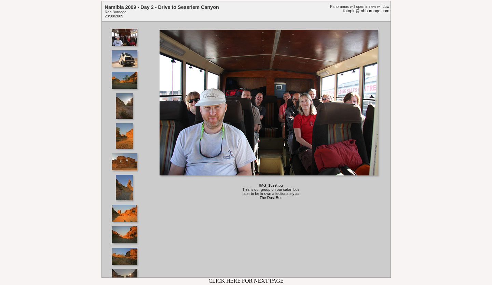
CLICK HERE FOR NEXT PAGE (246, 281)
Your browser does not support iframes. (126, 149)
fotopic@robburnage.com (366, 11)
